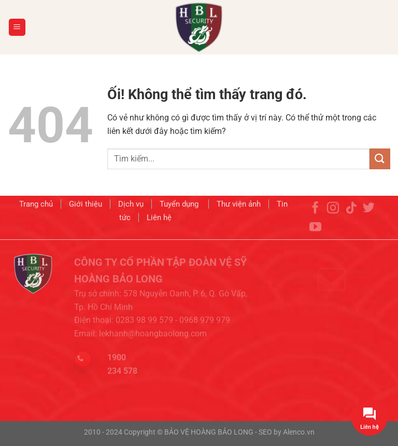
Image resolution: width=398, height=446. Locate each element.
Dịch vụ (131, 206)
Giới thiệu (85, 206)
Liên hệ (159, 219)
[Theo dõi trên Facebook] (315, 219)
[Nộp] (379, 158)
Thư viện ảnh (239, 206)
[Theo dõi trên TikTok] (351, 219)
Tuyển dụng (180, 206)
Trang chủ (36, 206)
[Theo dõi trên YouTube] (315, 238)
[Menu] (17, 27)
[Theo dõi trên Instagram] (333, 219)
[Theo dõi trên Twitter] (369, 219)
